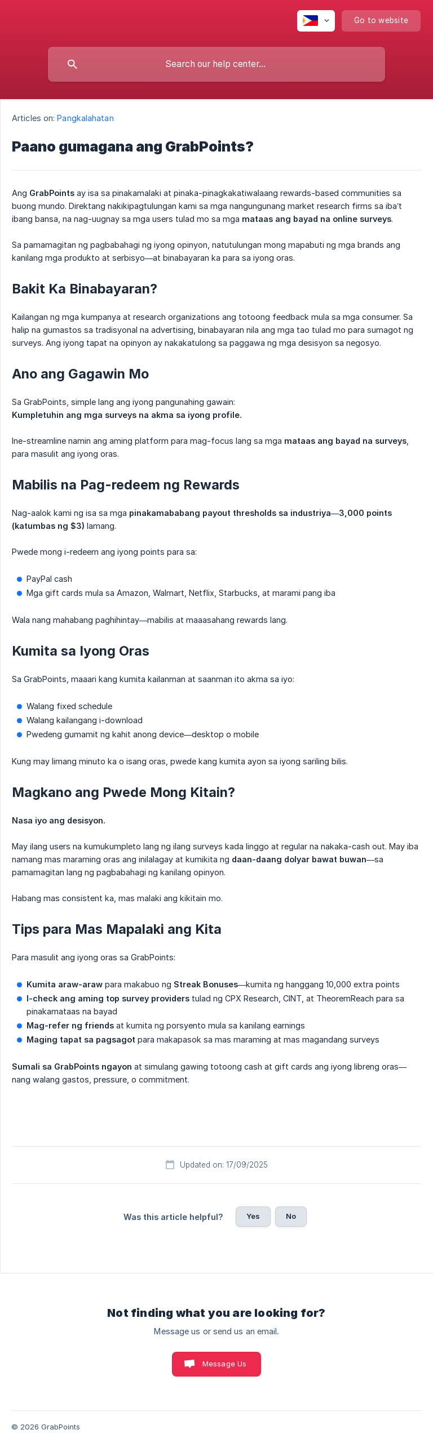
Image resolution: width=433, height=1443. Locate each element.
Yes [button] (253, 1216)
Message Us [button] (224, 1363)
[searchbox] (216, 64)
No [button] (291, 1216)
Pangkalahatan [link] (85, 118)
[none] (316, 21)
